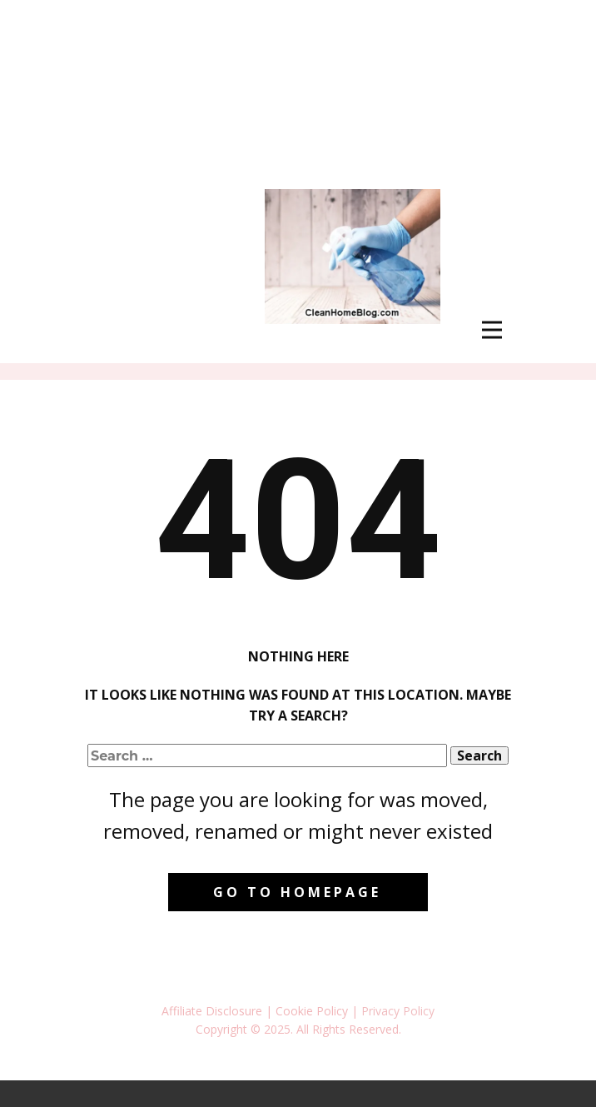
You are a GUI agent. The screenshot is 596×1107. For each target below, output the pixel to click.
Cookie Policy (312, 1011)
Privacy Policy (398, 1011)
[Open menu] (492, 330)
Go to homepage (297, 892)
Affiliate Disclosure (211, 1011)
